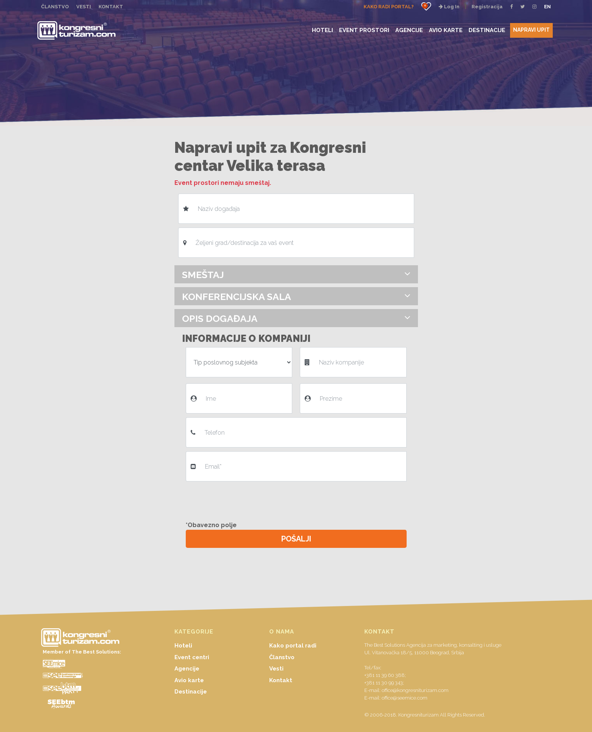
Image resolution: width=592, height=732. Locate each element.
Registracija (487, 6)
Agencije (186, 668)
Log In (449, 6)
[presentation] (243, 500)
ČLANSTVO (55, 6)
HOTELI (322, 30)
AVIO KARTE (445, 30)
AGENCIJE (409, 30)
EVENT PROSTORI (364, 30)
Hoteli (183, 645)
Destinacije (190, 691)
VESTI (83, 6)
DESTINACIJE (487, 30)
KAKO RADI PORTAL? (389, 6)
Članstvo (281, 657)
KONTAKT (111, 6)
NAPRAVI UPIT (531, 30)
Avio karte (189, 680)
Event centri (191, 657)
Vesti (276, 668)
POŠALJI (296, 538)
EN (547, 6)
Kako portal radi (292, 645)
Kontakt (280, 680)
